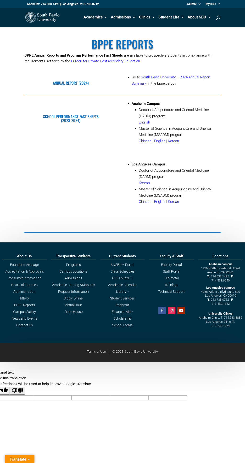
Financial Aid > (122, 312)
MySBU (211, 4)
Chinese (145, 141)
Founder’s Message (24, 265)
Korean (173, 141)
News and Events (24, 318)
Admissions (121, 17)
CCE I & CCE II (122, 278)
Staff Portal (171, 271)
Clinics (144, 17)
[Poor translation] (17, 391)
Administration (24, 291)
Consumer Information (24, 278)
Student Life (168, 17)
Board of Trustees (24, 285)
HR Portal (171, 278)
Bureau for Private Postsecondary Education (105, 61)
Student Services (122, 298)
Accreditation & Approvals (24, 271)
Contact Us (24, 325)
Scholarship (122, 318)
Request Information (73, 291)
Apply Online (73, 298)
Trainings (171, 285)
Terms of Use (96, 351)
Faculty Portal (171, 265)
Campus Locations (73, 271)
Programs (73, 265)
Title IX (24, 298)
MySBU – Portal (122, 265)
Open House (74, 312)
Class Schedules (122, 271)
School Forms (122, 325)
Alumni (191, 4)
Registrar (122, 305)
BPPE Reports (24, 305)
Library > (122, 291)
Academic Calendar (122, 285)
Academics (93, 17)
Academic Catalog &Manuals (73, 285)
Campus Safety (24, 312)
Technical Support (171, 291)
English (144, 122)
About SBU (197, 17)
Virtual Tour (73, 305)
